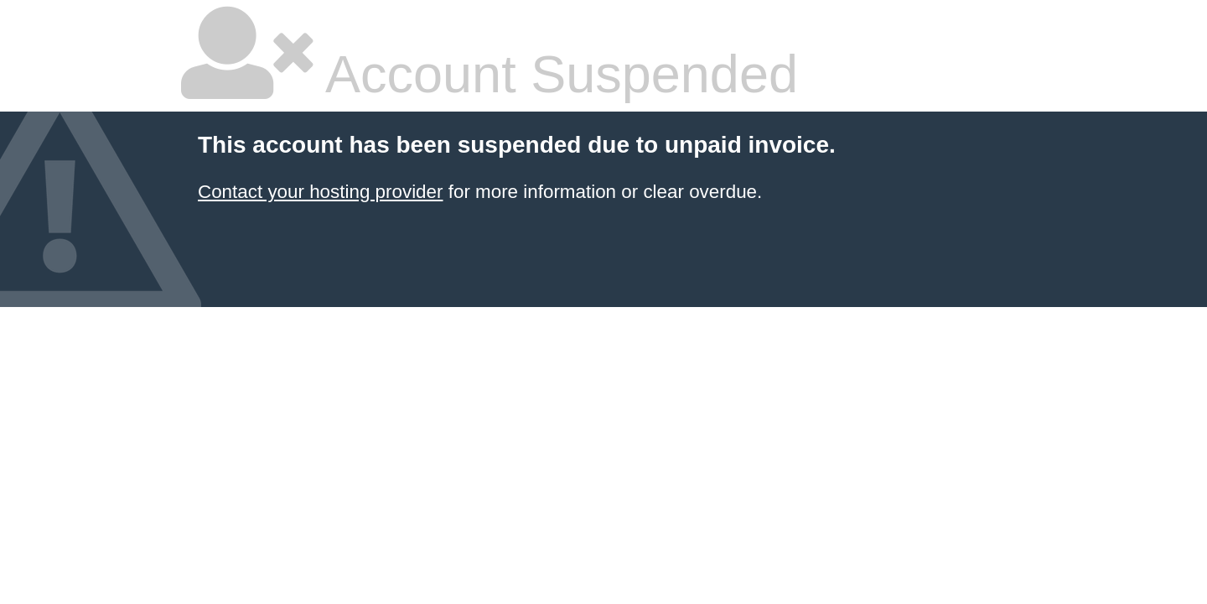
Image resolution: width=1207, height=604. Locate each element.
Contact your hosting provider (320, 191)
